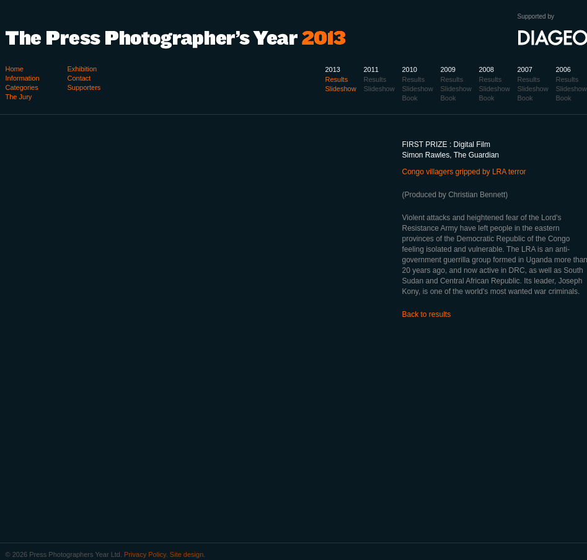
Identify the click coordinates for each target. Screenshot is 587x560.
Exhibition (82, 69)
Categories (22, 87)
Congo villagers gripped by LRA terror (464, 171)
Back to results (426, 314)
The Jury (19, 96)
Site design (186, 554)
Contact (79, 78)
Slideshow (571, 88)
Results (567, 79)
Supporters (84, 87)
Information (23, 78)
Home (15, 69)
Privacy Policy (145, 554)
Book (564, 98)
